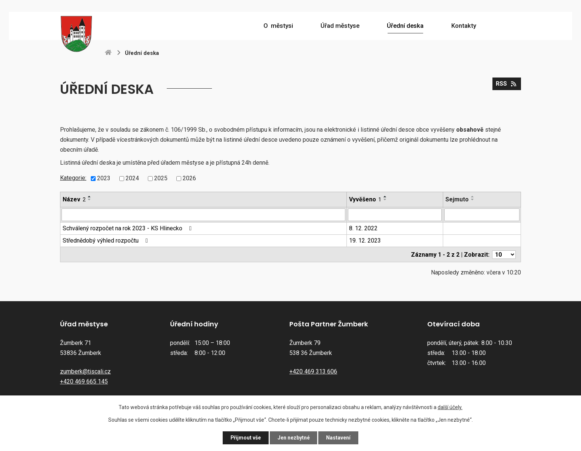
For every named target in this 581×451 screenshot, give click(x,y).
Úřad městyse (340, 25)
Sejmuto (457, 199)
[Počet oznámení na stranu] (504, 254)
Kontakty (463, 25)
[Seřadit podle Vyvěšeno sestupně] (385, 199)
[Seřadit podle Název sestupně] (90, 199)
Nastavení (338, 438)
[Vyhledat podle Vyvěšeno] (395, 214)
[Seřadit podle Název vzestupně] (90, 196)
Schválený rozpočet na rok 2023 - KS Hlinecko (128, 228)
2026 (189, 178)
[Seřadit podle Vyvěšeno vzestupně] (385, 196)
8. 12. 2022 (363, 228)
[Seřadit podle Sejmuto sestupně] (473, 199)
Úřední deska (405, 25)
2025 (160, 178)
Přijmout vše (245, 438)
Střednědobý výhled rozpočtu (106, 240)
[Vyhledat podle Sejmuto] (481, 214)
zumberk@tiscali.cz (85, 371)
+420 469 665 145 (84, 381)
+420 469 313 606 (313, 371)
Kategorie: (73, 177)
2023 (103, 178)
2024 (132, 178)
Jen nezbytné (294, 438)
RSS (506, 83)
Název (74, 199)
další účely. (450, 407)
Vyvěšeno (365, 199)
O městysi (278, 25)
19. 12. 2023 (365, 240)
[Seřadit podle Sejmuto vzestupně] (473, 196)
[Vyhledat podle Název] (203, 214)
